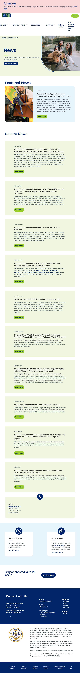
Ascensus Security (45, 667)
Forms (65, 603)
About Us (10, 38)
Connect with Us (16, 596)
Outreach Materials (66, 606)
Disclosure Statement (42, 632)
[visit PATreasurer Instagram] (10, 616)
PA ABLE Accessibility (24, 667)
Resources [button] (36, 25)
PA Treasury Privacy (12, 667)
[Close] (78, 6)
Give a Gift (43, 616)
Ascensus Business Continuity (59, 667)
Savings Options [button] (20, 25)
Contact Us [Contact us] (71, 29)
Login (75, 16)
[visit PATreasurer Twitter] (6, 616)
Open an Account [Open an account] (71, 25)
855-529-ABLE (51, 656)
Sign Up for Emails (48, 575)
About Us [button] (50, 25)
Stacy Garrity (61, 26)
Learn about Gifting (57, 552)
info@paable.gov (16, 612)
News (65, 613)
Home (4, 38)
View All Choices (13, 550)
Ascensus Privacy (35, 667)
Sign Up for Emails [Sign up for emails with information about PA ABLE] (11, 63)
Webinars (66, 601)
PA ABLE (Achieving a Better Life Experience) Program (42, 272)
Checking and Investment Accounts (47, 614)
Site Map (71, 667)
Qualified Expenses (45, 601)
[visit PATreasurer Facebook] (7, 616)
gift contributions (59, 545)
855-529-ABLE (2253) (14, 506)
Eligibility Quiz (44, 607)
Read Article (42, 116)
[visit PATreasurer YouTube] (9, 616)
